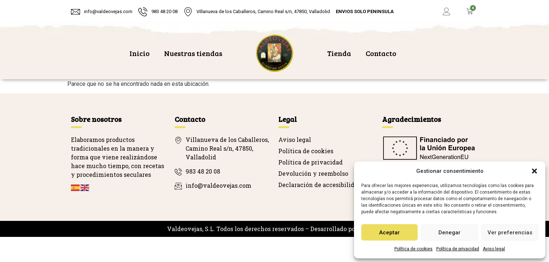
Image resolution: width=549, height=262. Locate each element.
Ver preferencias (510, 232)
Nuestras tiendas (193, 53)
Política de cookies (413, 248)
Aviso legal (494, 248)
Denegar (449, 232)
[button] (534, 171)
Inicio (140, 53)
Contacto (381, 53)
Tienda (339, 53)
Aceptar (389, 232)
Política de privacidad (457, 248)
